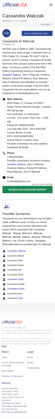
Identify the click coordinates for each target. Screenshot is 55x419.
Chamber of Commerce (12, 376)
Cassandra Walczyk (14, 251)
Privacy (30, 362)
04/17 (10, 391)
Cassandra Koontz (13, 289)
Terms (30, 357)
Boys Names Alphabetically (14, 412)
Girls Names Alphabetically (14, 406)
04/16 (15, 391)
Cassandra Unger (13, 279)
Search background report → (37, 33)
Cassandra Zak (12, 270)
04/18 (4, 391)
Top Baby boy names (11, 403)
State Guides (8, 371)
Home (4, 357)
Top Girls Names (9, 409)
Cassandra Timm (12, 298)
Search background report (27, 189)
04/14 (10, 394)
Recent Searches (9, 388)
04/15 (4, 394)
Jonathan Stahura (11, 74)
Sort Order (45, 24)
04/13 (15, 394)
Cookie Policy (33, 368)
